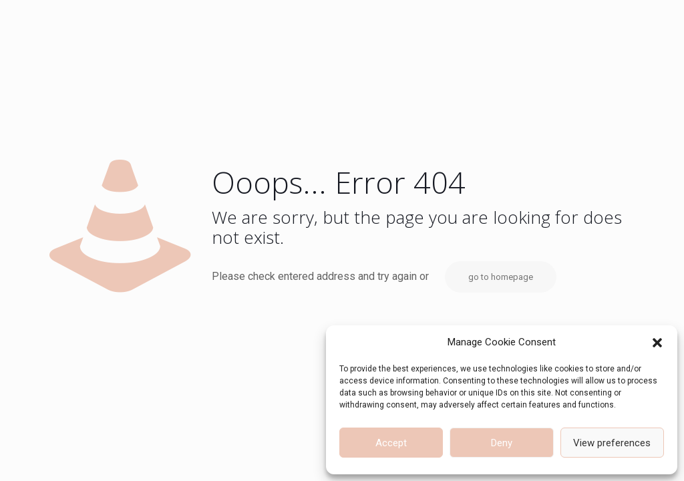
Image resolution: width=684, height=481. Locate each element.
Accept (391, 443)
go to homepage (500, 277)
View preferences (612, 443)
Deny (501, 443)
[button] (657, 342)
